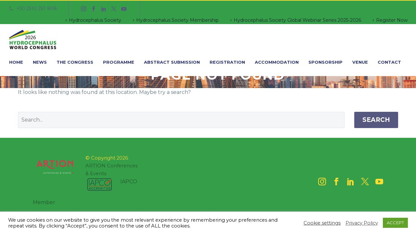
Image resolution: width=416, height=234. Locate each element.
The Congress (75, 62)
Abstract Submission (172, 62)
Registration (227, 62)
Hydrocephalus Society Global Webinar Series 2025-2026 (297, 20)
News (40, 62)
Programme (118, 62)
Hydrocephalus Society (95, 20)
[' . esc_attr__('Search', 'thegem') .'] (181, 120)
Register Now (392, 20)
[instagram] (322, 182)
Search (376, 120)
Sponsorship (325, 62)
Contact (389, 62)
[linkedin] (351, 182)
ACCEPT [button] (395, 222)
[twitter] (365, 182)
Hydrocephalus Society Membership (177, 20)
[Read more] (32, 8)
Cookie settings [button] (322, 223)
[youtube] (379, 182)
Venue (360, 62)
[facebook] (336, 182)
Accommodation (277, 62)
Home (16, 62)
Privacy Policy (361, 223)
